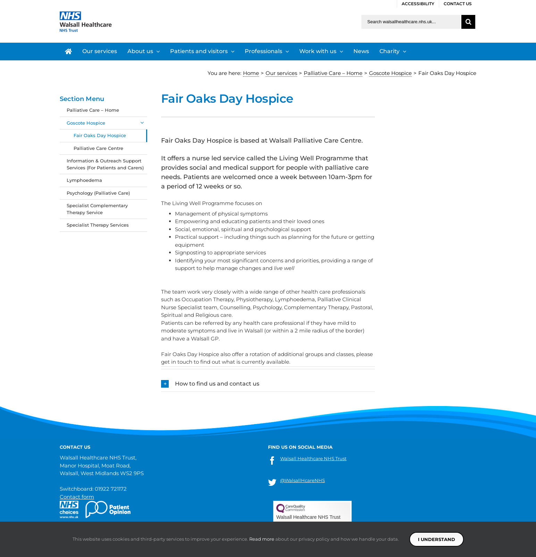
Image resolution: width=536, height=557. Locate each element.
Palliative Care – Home (93, 110)
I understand (436, 539)
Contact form (77, 496)
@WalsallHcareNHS (302, 480)
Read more (261, 539)
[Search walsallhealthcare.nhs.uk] (410, 22)
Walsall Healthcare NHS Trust (313, 458)
